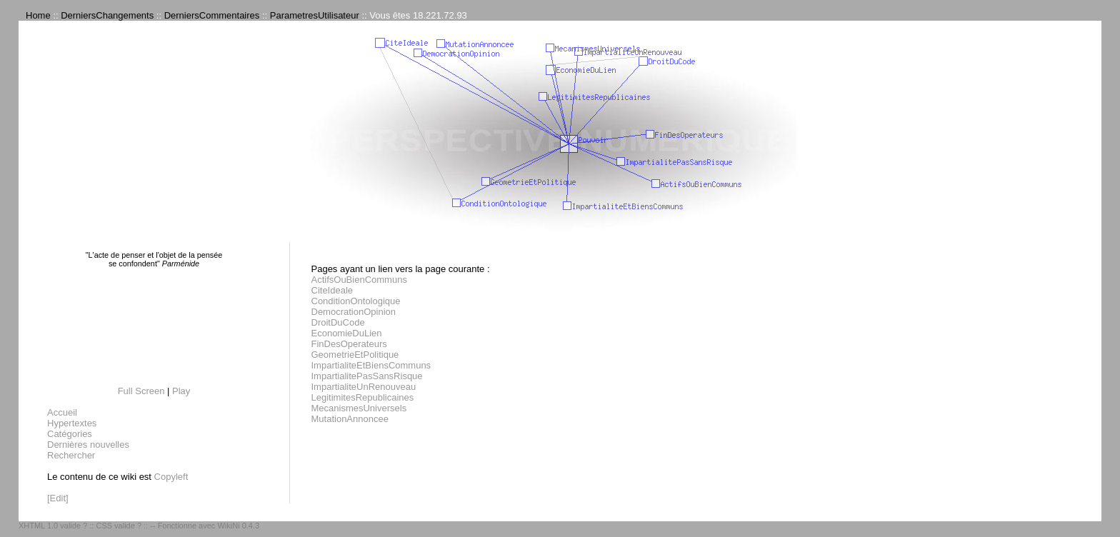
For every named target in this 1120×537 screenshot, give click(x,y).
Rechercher (71, 455)
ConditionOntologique (356, 301)
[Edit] (58, 498)
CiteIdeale (332, 290)
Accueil (62, 412)
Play (181, 391)
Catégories (69, 433)
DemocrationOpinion (353, 311)
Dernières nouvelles (88, 444)
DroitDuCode (338, 322)
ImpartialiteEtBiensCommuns (371, 365)
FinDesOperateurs (349, 343)
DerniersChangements (107, 15)
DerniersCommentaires (212, 15)
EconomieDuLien (346, 333)
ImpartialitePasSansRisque (367, 376)
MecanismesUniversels (359, 408)
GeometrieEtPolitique (355, 354)
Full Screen (141, 391)
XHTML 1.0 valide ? (53, 525)
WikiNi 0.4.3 (238, 525)
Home (38, 15)
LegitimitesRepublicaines (362, 397)
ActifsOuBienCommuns (359, 279)
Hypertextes (71, 423)
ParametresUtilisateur (314, 15)
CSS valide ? (118, 525)
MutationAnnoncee (350, 418)
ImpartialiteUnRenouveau (363, 386)
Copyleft (171, 476)
